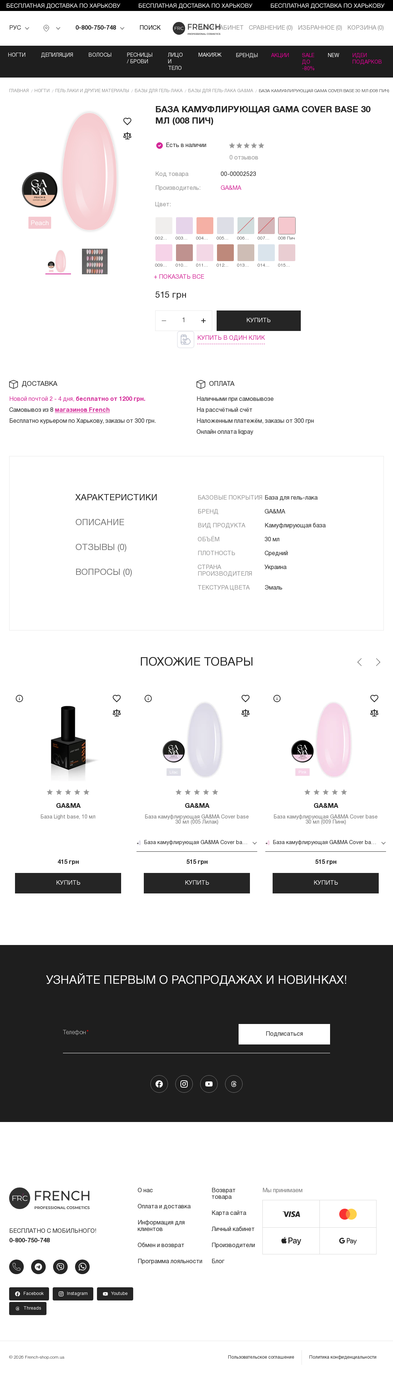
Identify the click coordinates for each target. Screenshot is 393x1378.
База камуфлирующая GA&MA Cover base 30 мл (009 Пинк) (325, 814)
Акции (278, 55)
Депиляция (51, 55)
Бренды (242, 55)
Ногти (11, 55)
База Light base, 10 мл (68, 811)
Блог (218, 1265)
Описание (99, 523)
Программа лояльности (170, 1265)
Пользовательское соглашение (261, 1361)
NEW (335, 55)
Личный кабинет (233, 1233)
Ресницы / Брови (134, 58)
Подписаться (284, 1038)
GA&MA (231, 188)
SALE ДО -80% (308, 62)
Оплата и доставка (164, 1210)
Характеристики (116, 498)
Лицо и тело (169, 62)
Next (377, 662)
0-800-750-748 (95, 28)
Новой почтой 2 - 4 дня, (77, 399)
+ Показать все (179, 277)
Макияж (204, 55)
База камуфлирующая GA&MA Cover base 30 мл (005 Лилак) (196, 814)
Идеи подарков (371, 58)
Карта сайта (229, 1217)
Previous (360, 662)
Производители (233, 1249)
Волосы (94, 55)
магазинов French (82, 410)
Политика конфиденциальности (343, 1361)
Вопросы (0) (103, 573)
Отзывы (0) (101, 548)
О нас (145, 1194)
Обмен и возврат (161, 1249)
